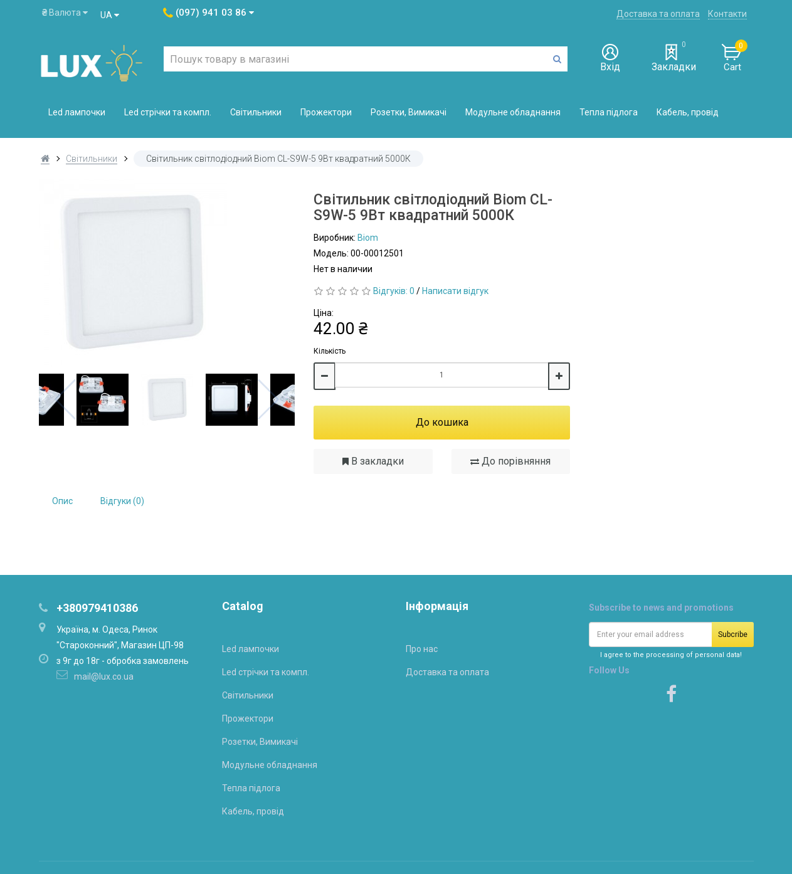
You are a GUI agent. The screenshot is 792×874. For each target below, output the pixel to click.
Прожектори (326, 112)
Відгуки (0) (122, 501)
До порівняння (510, 461)
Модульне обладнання (513, 112)
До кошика (442, 422)
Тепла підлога (608, 112)
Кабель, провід (688, 112)
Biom (367, 238)
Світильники (256, 112)
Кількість (330, 351)
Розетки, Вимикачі (408, 112)
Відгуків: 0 (393, 291)
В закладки (373, 461)
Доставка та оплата (658, 14)
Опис (62, 501)
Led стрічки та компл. (167, 112)
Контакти (727, 14)
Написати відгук (455, 291)
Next (268, 399)
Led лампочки (76, 112)
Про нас (422, 649)
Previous (65, 399)
